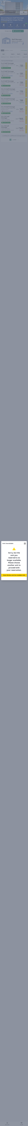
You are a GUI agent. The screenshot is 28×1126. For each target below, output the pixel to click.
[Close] (25, 543)
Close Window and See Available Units (14, 575)
